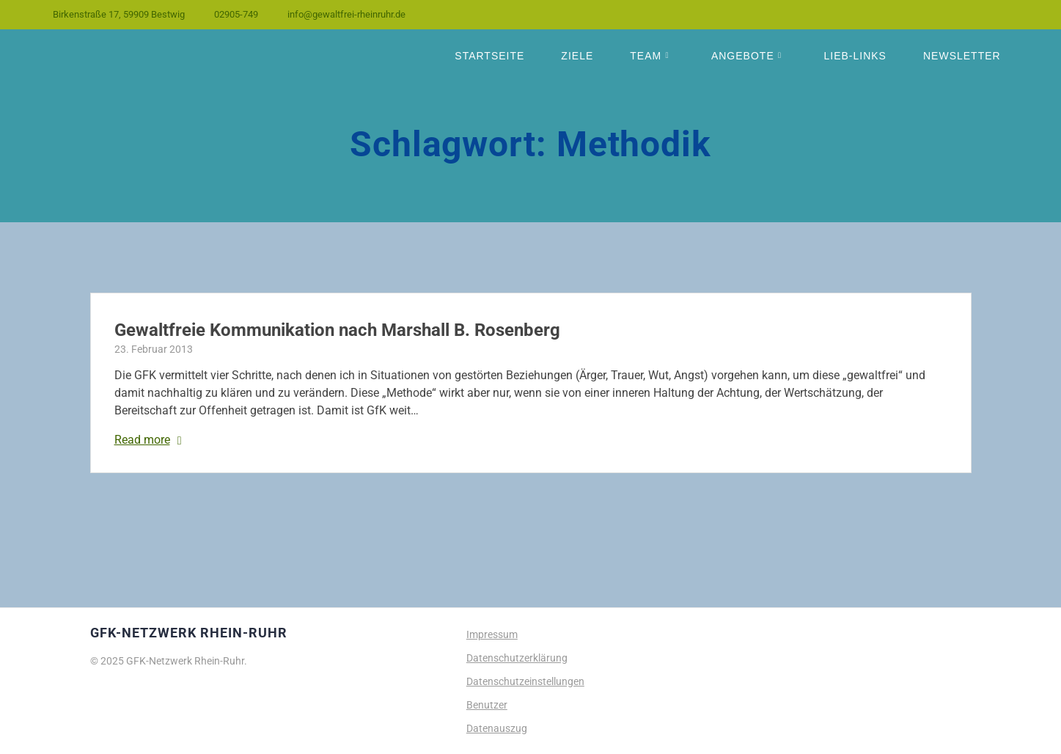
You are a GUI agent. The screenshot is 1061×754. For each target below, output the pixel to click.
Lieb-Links (854, 56)
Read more (142, 440)
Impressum (492, 634)
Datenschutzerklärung (517, 658)
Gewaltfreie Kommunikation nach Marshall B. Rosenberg (337, 330)
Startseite (489, 56)
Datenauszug (496, 728)
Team (645, 56)
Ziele (577, 56)
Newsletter (962, 56)
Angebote (742, 56)
